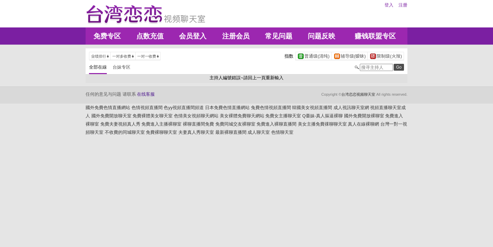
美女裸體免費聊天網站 (242, 115)
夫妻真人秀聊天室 (196, 132)
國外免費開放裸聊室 (364, 115)
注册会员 (236, 36)
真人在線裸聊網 (363, 124)
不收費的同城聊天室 (125, 132)
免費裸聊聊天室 (161, 132)
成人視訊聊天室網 (351, 107)
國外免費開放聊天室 (111, 115)
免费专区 (107, 36)
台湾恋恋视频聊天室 (358, 94)
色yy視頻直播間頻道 (184, 107)
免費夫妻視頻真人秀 (120, 124)
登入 (388, 5)
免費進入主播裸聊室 (161, 124)
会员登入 (192, 36)
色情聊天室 (282, 132)
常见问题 (278, 36)
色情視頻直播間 (147, 107)
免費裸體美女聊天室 (152, 115)
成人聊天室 (259, 132)
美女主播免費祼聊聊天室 (322, 124)
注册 (403, 5)
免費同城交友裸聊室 (235, 124)
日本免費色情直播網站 (227, 107)
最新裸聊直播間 (230, 132)
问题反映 (321, 36)
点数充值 (150, 36)
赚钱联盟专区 (375, 36)
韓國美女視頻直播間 (312, 107)
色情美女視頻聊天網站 (196, 115)
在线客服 (146, 94)
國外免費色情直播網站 (108, 107)
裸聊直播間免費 (198, 124)
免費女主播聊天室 (283, 115)
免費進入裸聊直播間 (276, 124)
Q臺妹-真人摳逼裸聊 (322, 115)
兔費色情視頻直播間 (271, 107)
